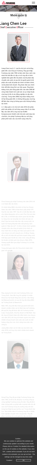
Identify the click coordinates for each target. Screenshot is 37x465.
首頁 (2, 6)
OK (24, 460)
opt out (26, 454)
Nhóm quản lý (9, 6)
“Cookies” (16, 446)
